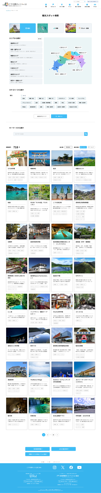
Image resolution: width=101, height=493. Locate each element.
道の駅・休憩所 (61, 107)
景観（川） (51, 98)
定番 (24, 98)
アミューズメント (27, 102)
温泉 (41, 107)
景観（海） (31, 98)
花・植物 (71, 98)
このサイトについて (56, 461)
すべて (24, 95)
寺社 (63, 102)
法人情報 (42, 461)
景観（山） (41, 98)
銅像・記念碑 (82, 102)
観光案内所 (32, 107)
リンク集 (48, 461)
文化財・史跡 (71, 102)
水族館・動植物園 (46, 102)
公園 (36, 102)
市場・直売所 (50, 107)
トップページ (8, 10)
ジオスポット (62, 98)
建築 (56, 102)
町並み (24, 107)
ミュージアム (81, 98)
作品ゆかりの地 (73, 107)
